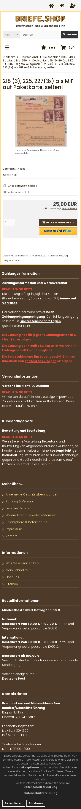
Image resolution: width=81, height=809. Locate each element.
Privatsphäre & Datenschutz (24, 522)
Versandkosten (69, 208)
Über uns (10, 577)
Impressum (12, 529)
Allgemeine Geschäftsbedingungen (30, 494)
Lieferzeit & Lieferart (18, 508)
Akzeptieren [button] (13, 803)
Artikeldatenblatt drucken (22, 186)
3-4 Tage (20, 168)
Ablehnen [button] (36, 803)
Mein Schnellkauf (16, 570)
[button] (11, 34)
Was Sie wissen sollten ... (21, 563)
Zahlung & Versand (18, 501)
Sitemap (10, 584)
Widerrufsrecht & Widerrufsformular (30, 515)
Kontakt (9, 536)
